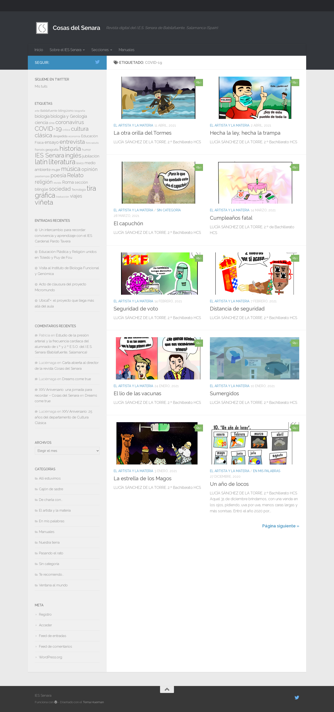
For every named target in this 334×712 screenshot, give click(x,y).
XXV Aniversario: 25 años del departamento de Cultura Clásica (63, 417)
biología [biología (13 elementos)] (42, 116)
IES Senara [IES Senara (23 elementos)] (49, 155)
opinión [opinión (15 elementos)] (89, 169)
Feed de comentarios (55, 646)
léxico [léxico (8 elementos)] (80, 163)
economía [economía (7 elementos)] (74, 136)
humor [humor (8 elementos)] (86, 149)
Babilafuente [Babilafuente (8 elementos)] (48, 110)
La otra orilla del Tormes (142, 133)
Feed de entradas (52, 636)
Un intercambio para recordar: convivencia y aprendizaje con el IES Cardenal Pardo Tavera (63, 235)
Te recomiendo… (51, 574)
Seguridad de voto (136, 309)
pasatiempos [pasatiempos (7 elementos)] (42, 176)
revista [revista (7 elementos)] (57, 182)
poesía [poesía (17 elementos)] (58, 175)
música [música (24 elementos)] (70, 168)
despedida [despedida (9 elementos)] (60, 136)
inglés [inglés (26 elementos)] (73, 155)
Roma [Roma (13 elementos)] (68, 182)
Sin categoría (169, 210)
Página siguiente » (280, 525)
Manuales (127, 50)
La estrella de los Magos (142, 478)
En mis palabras (266, 471)
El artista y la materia (133, 125)
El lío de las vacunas (137, 393)
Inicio (39, 50)
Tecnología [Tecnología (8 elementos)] (79, 189)
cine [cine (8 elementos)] (52, 123)
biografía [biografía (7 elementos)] (79, 110)
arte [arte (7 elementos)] (37, 110)
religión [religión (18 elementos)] (44, 182)
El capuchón (128, 223)
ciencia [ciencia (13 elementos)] (41, 122)
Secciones (100, 50)
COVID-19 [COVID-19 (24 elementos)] (48, 128)
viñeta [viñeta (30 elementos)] (44, 202)
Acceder (45, 625)
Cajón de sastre (51, 489)
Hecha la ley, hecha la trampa (245, 133)
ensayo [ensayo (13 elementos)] (52, 142)
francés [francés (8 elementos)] (40, 149)
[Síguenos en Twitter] (97, 62)
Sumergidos (224, 393)
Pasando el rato (51, 553)
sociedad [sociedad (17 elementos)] (60, 189)
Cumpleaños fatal (231, 218)
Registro (45, 614)
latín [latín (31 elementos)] (41, 162)
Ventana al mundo (53, 585)
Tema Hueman (93, 702)
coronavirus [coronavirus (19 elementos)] (69, 122)
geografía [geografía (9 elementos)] (51, 149)
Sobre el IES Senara (65, 50)
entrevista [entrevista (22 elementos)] (72, 141)
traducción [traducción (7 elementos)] (62, 196)
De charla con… (51, 500)
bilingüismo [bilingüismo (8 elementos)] (66, 110)
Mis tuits (41, 86)
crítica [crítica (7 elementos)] (66, 129)
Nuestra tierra (49, 542)
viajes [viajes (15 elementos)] (76, 196)
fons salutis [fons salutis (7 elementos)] (92, 142)
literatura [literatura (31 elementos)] (61, 162)
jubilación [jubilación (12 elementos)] (90, 156)
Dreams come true (76, 379)
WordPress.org (50, 657)
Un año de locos (229, 484)
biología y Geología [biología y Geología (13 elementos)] (69, 116)
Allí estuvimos (50, 478)
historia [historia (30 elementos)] (70, 148)
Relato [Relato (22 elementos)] (75, 175)
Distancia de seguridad (237, 309)
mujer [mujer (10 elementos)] (55, 170)
